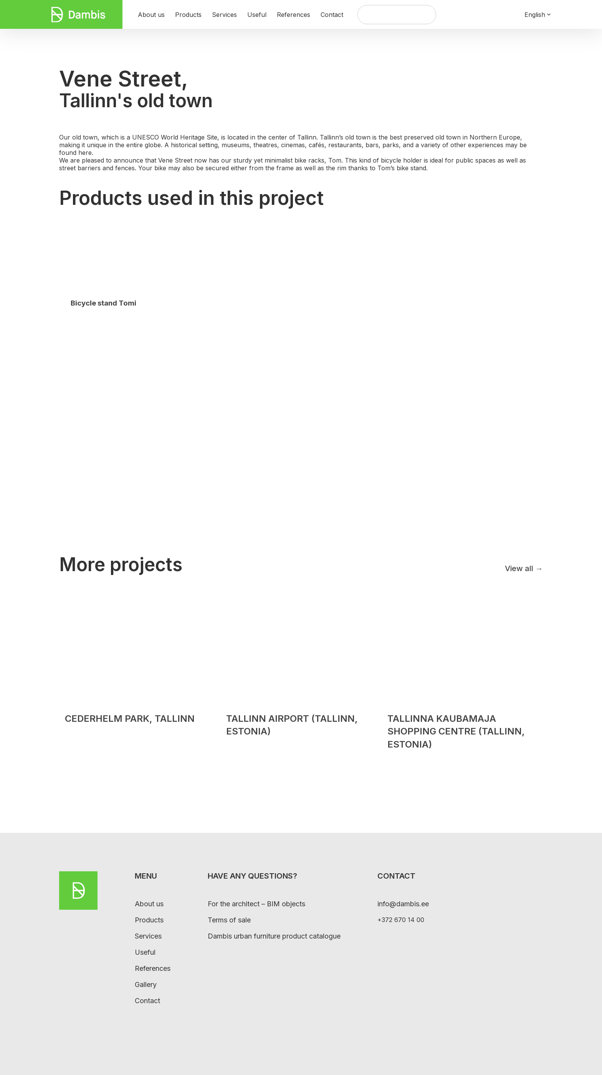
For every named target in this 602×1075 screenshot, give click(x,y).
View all (524, 568)
